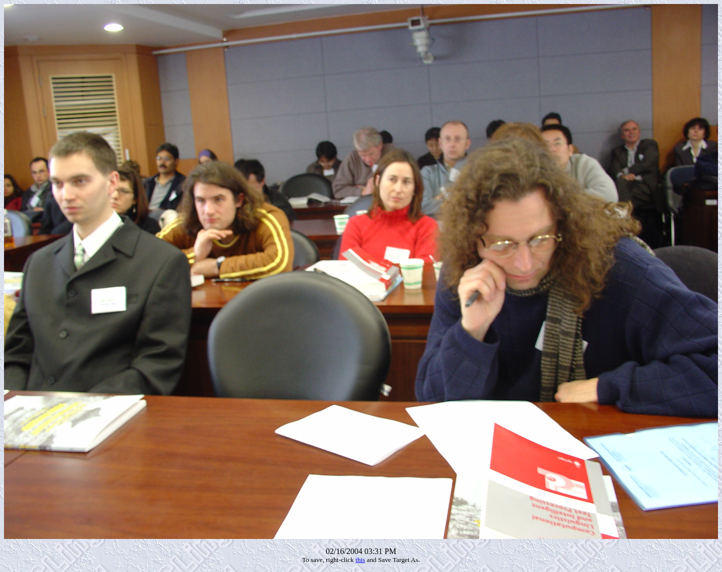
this (360, 559)
